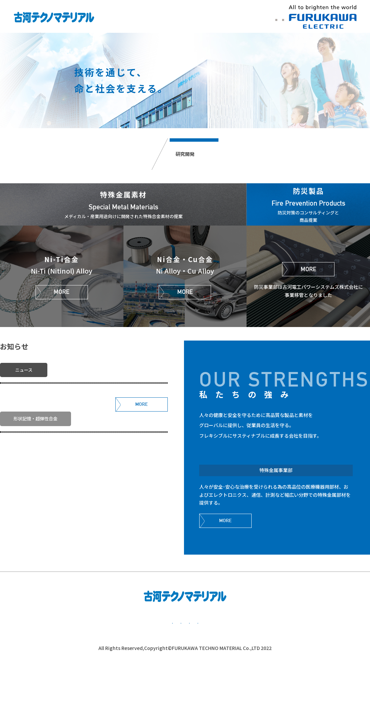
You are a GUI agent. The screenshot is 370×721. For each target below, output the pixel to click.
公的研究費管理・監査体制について (206, 680)
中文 (277, 18)
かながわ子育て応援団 (304, 680)
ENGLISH (252, 18)
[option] (185, 80)
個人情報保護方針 (113, 680)
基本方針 (51, 680)
